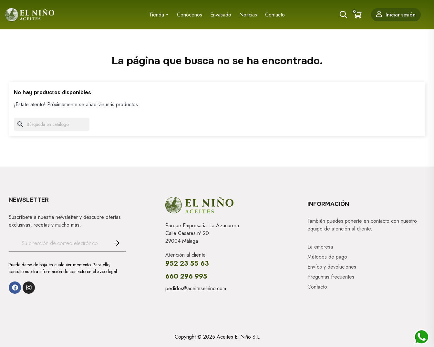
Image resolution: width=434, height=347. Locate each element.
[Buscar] (51, 124)
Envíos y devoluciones (331, 267)
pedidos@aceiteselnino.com (195, 288)
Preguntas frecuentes (330, 277)
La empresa (320, 247)
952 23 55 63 (187, 263)
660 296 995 (186, 276)
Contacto (317, 287)
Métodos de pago (327, 257)
